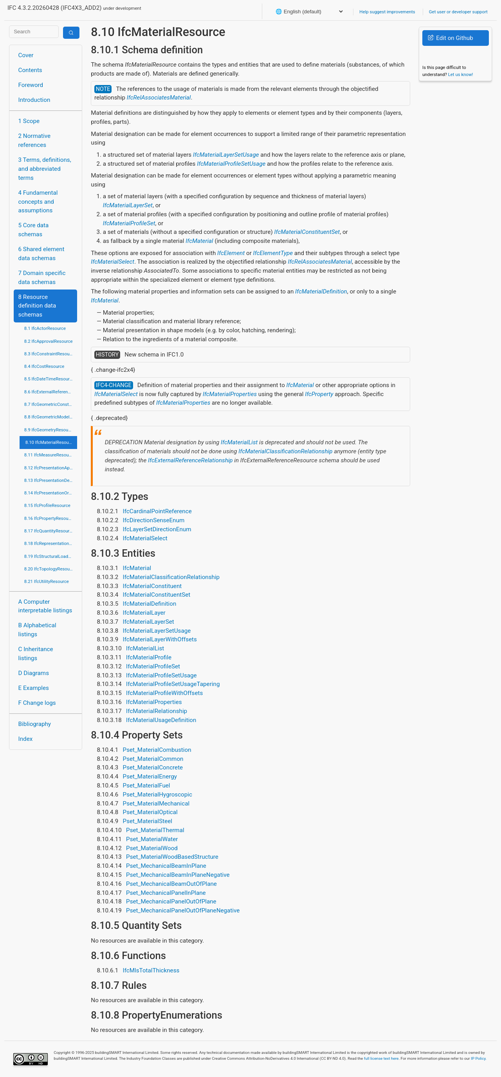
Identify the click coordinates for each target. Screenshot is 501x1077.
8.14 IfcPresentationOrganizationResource (50, 493)
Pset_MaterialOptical (150, 812)
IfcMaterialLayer (144, 612)
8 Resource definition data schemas (37, 306)
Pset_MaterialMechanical (156, 803)
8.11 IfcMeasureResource (49, 455)
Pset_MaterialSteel (147, 821)
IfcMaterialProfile (148, 657)
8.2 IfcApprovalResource (48, 341)
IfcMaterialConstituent (152, 586)
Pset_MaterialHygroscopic (157, 794)
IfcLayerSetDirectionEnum (157, 529)
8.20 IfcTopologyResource (50, 569)
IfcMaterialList (239, 442)
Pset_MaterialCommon (153, 758)
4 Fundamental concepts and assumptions (38, 201)
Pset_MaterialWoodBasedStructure (172, 856)
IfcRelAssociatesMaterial (159, 97)
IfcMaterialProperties (230, 394)
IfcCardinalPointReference (157, 511)
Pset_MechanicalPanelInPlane (166, 892)
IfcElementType (273, 253)
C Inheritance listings (35, 654)
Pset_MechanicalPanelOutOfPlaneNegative (183, 910)
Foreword (30, 85)
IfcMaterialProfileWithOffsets (164, 693)
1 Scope (29, 121)
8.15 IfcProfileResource (47, 505)
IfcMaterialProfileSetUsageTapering (173, 684)
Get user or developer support (458, 11)
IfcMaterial (199, 240)
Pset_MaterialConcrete (153, 767)
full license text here (381, 1058)
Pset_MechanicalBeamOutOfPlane (171, 883)
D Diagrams (33, 673)
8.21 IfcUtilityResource (46, 581)
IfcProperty (319, 394)
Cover (26, 55)
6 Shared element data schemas (41, 254)
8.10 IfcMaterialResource (50, 442)
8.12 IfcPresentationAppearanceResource (50, 468)
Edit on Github (450, 38)
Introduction (34, 99)
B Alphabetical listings (37, 630)
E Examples (33, 687)
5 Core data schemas (33, 230)
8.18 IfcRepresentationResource (50, 543)
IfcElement (231, 253)
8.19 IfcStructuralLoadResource (50, 556)
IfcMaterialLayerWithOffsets (160, 639)
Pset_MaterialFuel (146, 785)
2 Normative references (34, 140)
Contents (30, 70)
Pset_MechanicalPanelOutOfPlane (171, 901)
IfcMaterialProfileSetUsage (231, 163)
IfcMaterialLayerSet (128, 205)
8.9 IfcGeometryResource (49, 430)
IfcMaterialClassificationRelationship (285, 451)
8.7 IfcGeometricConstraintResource (50, 404)
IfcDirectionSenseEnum (154, 520)
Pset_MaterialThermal (155, 830)
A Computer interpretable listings (45, 606)
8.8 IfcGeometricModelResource (50, 417)
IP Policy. (479, 1058)
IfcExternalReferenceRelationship (190, 460)
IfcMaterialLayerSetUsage (226, 154)
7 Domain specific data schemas (42, 278)
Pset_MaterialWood (152, 848)
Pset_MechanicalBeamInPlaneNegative (177, 874)
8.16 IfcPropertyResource (49, 518)
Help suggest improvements (387, 11)
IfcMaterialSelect (112, 261)
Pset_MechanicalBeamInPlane (166, 865)
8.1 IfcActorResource (45, 328)
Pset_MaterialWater (152, 839)
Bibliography (34, 724)
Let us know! (460, 74)
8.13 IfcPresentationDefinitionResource (50, 480)
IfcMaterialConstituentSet (307, 231)
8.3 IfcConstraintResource (50, 354)
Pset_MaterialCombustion (157, 749)
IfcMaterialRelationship (156, 711)
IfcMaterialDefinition (321, 291)
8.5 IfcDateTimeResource (49, 379)
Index (25, 738)
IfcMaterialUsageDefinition (161, 720)
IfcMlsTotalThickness (151, 970)
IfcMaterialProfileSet (129, 223)
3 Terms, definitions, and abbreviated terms (44, 168)
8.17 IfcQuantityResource (49, 531)
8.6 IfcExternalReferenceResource (50, 392)
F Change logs (37, 702)
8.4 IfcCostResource (44, 366)
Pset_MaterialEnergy (150, 776)
